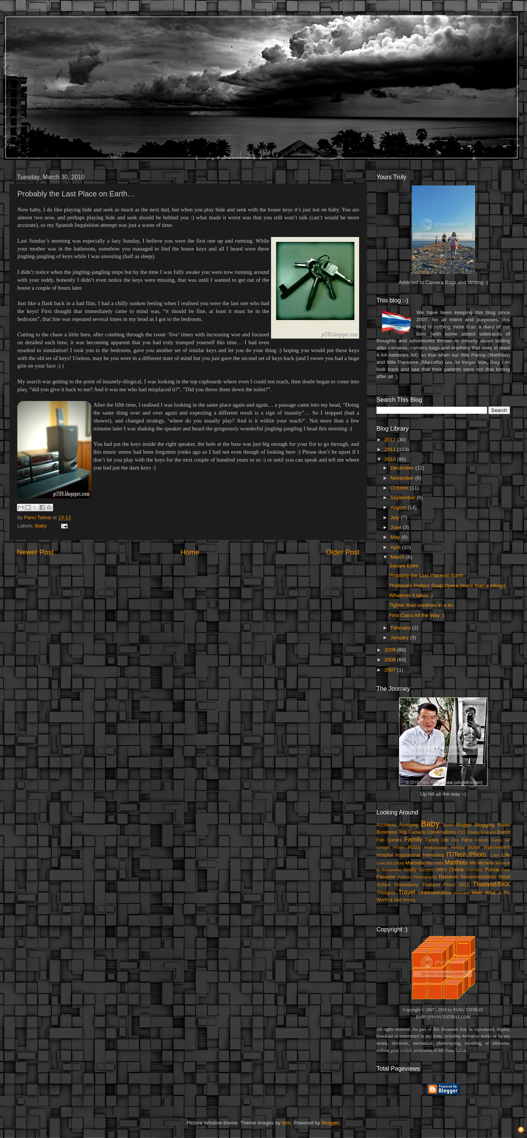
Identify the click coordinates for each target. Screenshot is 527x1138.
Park (506, 870)
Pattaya (405, 877)
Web (477, 892)
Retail (504, 877)
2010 (390, 459)
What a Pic (497, 892)
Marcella (415, 863)
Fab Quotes (389, 840)
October (400, 488)
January (400, 637)
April (396, 547)
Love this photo (390, 863)
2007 (390, 670)
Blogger (464, 825)
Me (473, 863)
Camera (417, 832)
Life (506, 855)
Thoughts (386, 892)
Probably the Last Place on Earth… (429, 575)
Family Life (437, 840)
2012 (390, 439)
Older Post (342, 552)
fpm (286, 1123)
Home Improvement (489, 847)
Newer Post (35, 552)
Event (503, 832)
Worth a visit (389, 899)
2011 (390, 449)
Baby (41, 526)
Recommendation (478, 877)
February (401, 628)
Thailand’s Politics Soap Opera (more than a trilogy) (447, 585)
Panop (492, 869)
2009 (390, 650)
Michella (485, 863)
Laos (494, 855)
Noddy (410, 869)
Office (441, 869)
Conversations (441, 832)
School (383, 884)
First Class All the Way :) (417, 615)
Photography (425, 877)
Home (189, 552)
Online (456, 869)
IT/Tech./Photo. (467, 854)
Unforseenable (434, 892)
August (399, 507)
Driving (473, 832)
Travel (406, 892)
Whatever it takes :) (411, 595)
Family (413, 839)
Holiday (458, 847)
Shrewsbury (406, 884)
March (398, 557)
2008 (390, 659)
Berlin (448, 825)
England (488, 832)
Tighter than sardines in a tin (421, 605)
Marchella (435, 863)
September (403, 497)
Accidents (386, 825)
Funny (497, 840)
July (395, 517)
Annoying (408, 825)
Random (448, 877)
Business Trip (391, 832)
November (402, 478)
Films (467, 840)
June (396, 527)
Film (455, 840)
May (395, 537)
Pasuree (385, 877)
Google (383, 847)
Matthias (456, 862)
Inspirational (408, 855)
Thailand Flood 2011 (445, 884)
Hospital (384, 855)
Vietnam (461, 892)
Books (503, 825)
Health (399, 847)
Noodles (426, 870)
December (402, 468)
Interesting (433, 855)
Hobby (414, 847)
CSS (461, 832)
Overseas (474, 870)
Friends (482, 840)
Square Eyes (403, 565)
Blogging (485, 825)
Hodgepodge (436, 847)
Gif (507, 840)
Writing (409, 900)
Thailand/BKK (491, 884)
